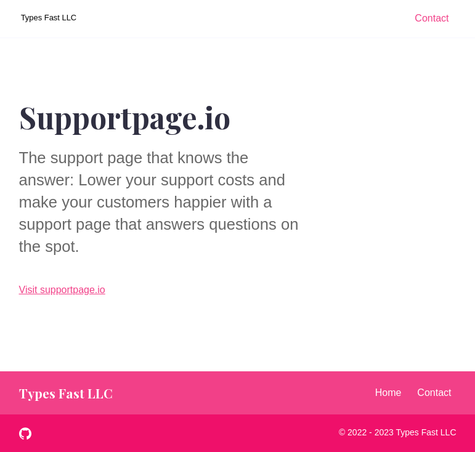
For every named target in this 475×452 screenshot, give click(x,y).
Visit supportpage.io (62, 290)
